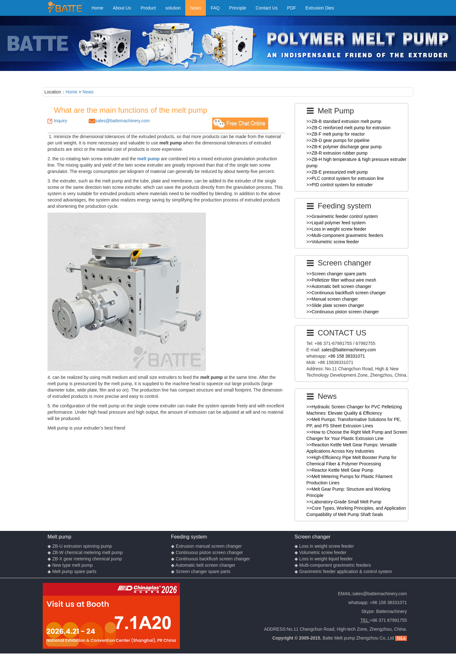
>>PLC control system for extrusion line (345, 178)
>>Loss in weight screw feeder (336, 229)
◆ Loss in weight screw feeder (324, 546)
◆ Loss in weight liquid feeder (323, 558)
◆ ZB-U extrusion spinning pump (80, 546)
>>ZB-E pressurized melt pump (337, 172)
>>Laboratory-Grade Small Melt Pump (344, 501)
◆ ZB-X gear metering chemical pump (85, 558)
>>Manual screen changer (332, 299)
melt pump (148, 158)
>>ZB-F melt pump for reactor (336, 134)
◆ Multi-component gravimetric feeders (332, 565)
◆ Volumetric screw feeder (320, 552)
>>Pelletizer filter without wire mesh (341, 280)
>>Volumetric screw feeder (333, 241)
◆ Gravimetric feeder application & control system (343, 571)
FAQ (215, 7)
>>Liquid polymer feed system (336, 222)
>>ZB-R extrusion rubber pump (337, 153)
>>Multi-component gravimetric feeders (345, 235)
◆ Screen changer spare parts (201, 571)
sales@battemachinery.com (122, 120)
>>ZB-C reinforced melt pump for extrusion (348, 127)
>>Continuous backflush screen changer (346, 292)
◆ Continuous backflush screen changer (210, 558)
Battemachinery (391, 611)
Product (148, 7)
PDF (291, 7)
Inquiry (60, 120)
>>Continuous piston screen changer (343, 311)
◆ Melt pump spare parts (72, 571)
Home (97, 7)
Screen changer (312, 536)
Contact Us (266, 7)
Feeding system (189, 536)
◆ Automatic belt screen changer (203, 565)
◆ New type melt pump (70, 565)
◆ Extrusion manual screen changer (206, 546)
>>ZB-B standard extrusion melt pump (344, 121)
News (195, 7)
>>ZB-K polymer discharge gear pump (344, 146)
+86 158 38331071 (346, 356)
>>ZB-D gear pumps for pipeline (338, 140)
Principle (237, 7)
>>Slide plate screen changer (335, 305)
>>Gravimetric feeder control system (342, 216)
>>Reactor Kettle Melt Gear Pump (340, 470)
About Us (122, 7)
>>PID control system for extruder (340, 184)
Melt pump (59, 536)
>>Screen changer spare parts (336, 273)
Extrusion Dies (319, 7)
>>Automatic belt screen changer (339, 286)
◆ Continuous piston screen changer (207, 552)
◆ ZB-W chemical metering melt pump (85, 552)
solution (172, 7)
